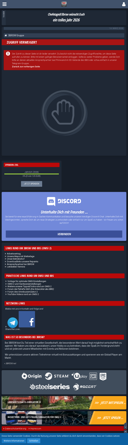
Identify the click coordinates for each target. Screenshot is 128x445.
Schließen (33, 441)
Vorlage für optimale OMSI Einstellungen (27, 281)
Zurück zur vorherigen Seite (26, 66)
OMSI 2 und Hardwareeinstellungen (24, 284)
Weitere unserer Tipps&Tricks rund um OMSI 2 (30, 286)
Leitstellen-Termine (16, 266)
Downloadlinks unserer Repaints (22, 261)
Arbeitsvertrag (14, 253)
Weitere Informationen (14, 441)
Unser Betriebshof (15, 259)
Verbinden (64, 234)
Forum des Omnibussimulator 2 (23, 291)
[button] (4, 4)
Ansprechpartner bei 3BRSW (20, 264)
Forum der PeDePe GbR (31, 289)
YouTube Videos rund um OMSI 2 (23, 294)
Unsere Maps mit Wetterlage (20, 256)
